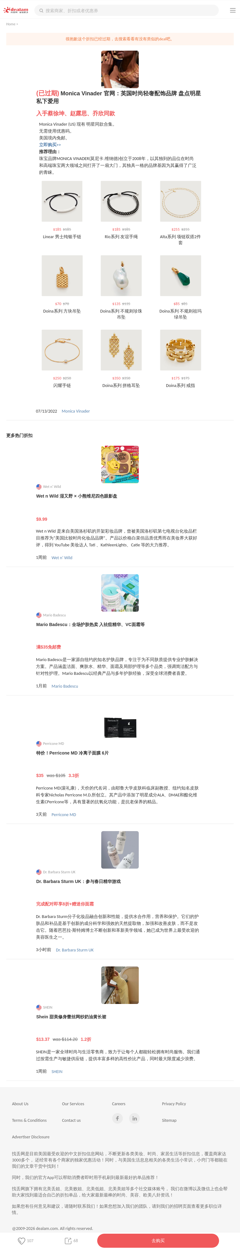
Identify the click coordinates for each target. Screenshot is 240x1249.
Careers (118, 1103)
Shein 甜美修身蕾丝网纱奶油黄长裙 (120, 1028)
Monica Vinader (76, 411)
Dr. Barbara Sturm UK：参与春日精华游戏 (120, 893)
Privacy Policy (174, 1103)
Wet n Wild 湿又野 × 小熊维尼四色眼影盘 (120, 508)
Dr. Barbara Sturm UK (74, 950)
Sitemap (169, 1120)
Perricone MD (64, 814)
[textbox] (126, 10)
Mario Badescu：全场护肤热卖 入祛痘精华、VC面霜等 (120, 636)
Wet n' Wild (62, 557)
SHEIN (57, 1071)
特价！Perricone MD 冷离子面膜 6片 (120, 764)
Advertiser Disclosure (30, 1137)
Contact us (71, 1120)
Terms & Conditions (29, 1120)
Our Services (73, 1103)
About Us (20, 1103)
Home (10, 24)
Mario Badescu (65, 686)
